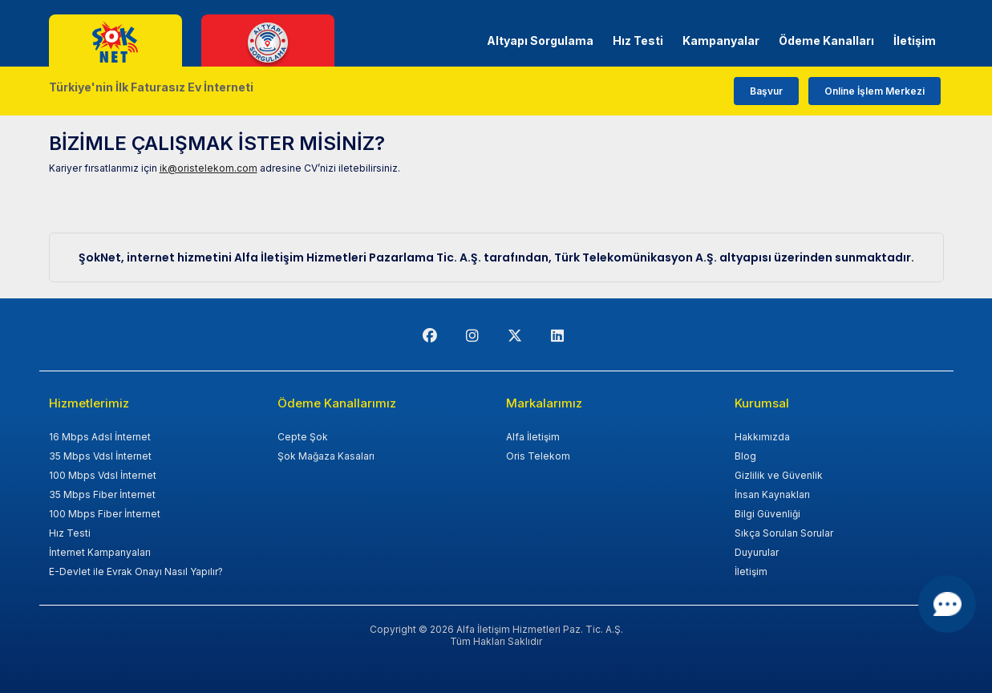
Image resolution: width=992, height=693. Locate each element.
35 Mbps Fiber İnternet (102, 494)
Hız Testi (638, 40)
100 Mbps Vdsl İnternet (102, 475)
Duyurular (757, 552)
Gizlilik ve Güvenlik (779, 475)
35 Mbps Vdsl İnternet (100, 456)
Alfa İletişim (533, 437)
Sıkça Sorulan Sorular (784, 533)
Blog (745, 456)
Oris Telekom (538, 456)
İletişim (914, 40)
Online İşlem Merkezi (874, 91)
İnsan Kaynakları (772, 494)
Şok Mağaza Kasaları (326, 456)
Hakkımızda (762, 437)
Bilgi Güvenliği (767, 514)
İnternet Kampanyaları (100, 552)
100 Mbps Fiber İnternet (104, 514)
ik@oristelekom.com (208, 168)
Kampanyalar (720, 40)
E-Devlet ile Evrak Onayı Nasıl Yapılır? (136, 571)
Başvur (766, 91)
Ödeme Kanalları (826, 40)
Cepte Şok (302, 437)
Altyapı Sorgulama (540, 40)
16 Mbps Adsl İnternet (100, 437)
